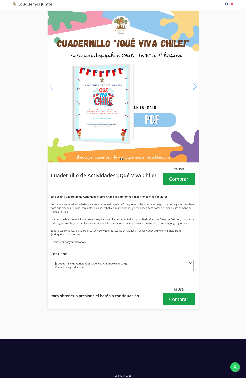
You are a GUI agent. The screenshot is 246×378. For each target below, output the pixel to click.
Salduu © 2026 (123, 375)
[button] (123, 265)
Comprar (178, 179)
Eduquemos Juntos (35, 4)
